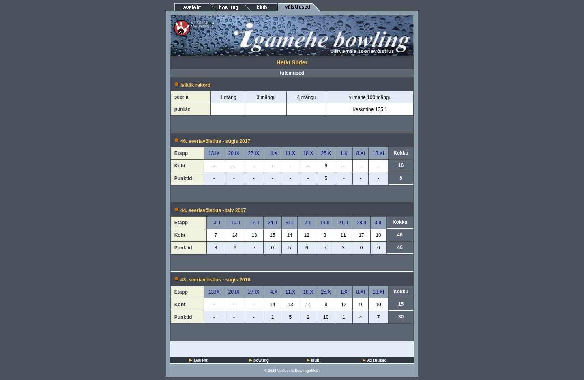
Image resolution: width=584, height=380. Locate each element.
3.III (378, 222)
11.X (291, 153)
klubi (315, 360)
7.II (306, 222)
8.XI (360, 153)
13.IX (214, 153)
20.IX (234, 153)
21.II (343, 222)
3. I (215, 222)
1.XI (344, 153)
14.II (325, 222)
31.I (290, 222)
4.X (273, 153)
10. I (235, 222)
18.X (308, 153)
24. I (272, 222)
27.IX (254, 153)
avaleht (200, 360)
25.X (326, 153)
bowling (261, 360)
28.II (361, 222)
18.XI (378, 153)
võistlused (376, 360)
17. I (254, 222)
